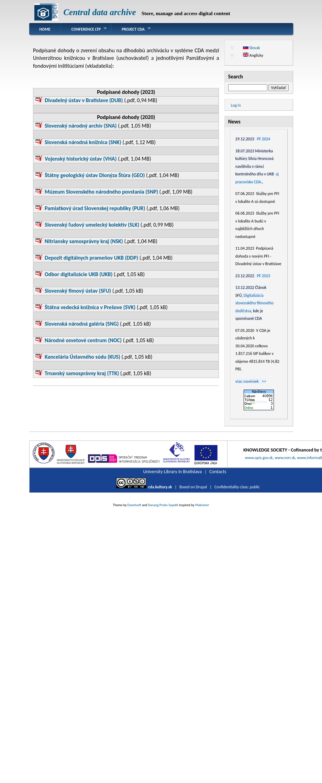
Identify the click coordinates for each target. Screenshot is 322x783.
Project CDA (133, 29)
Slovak (251, 47)
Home (45, 29)
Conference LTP (86, 29)
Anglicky (253, 55)
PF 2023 (263, 275)
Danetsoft (134, 505)
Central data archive (99, 12)
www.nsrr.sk (285, 457)
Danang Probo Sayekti (163, 505)
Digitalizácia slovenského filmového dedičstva (254, 303)
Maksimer (202, 505)
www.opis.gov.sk (259, 457)
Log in (236, 105)
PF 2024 (263, 139)
